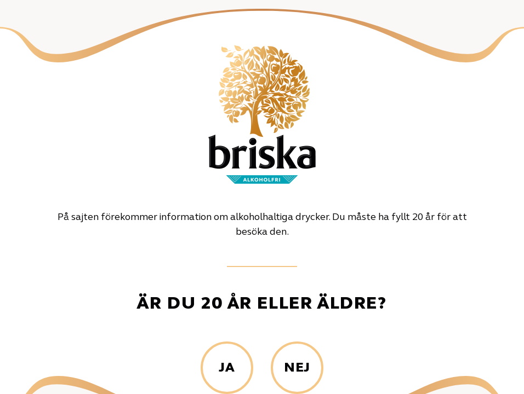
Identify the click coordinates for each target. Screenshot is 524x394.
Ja (227, 368)
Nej (297, 368)
